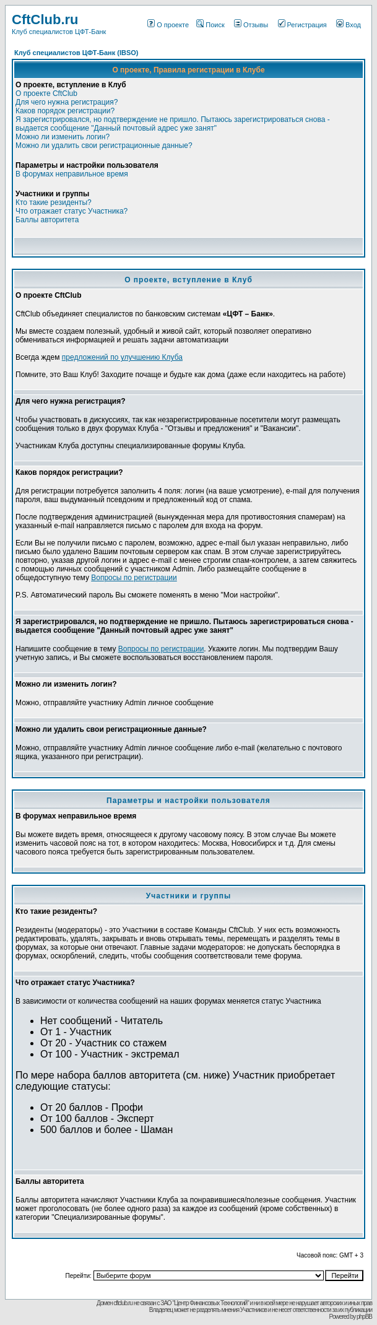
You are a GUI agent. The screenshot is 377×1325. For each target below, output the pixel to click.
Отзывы (251, 24)
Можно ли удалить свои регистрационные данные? (104, 145)
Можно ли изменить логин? (62, 136)
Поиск (210, 24)
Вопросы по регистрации (134, 577)
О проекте (168, 24)
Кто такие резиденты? (53, 202)
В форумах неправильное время (71, 174)
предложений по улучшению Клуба (122, 357)
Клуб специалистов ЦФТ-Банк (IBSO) (76, 52)
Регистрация (302, 24)
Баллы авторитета (47, 219)
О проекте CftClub (46, 93)
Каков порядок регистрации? (65, 110)
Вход (348, 24)
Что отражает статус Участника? (71, 211)
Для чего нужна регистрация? (66, 102)
